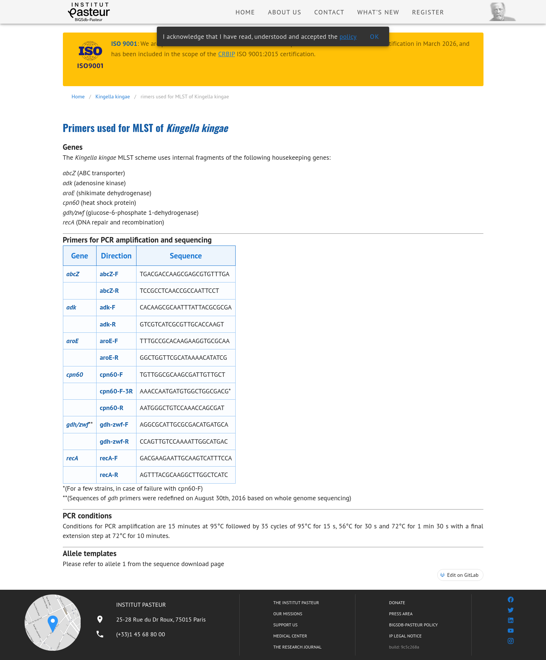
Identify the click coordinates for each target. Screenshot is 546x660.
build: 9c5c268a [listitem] (404, 647)
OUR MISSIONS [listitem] (287, 613)
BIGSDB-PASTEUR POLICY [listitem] (413, 624)
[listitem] (151, 619)
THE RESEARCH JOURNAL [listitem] (297, 647)
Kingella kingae (112, 96)
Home (78, 96)
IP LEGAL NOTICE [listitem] (405, 636)
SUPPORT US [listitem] (285, 624)
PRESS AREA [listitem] (400, 613)
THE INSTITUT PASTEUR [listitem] (296, 602)
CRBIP (226, 54)
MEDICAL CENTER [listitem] (290, 636)
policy (348, 36)
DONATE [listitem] (397, 602)
